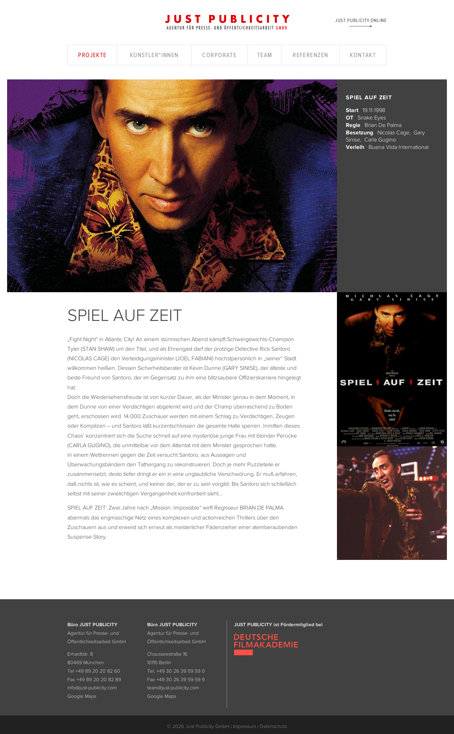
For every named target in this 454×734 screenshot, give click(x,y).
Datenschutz (273, 726)
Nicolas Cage (393, 132)
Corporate (219, 55)
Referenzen (310, 55)
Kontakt (363, 55)
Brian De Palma (383, 125)
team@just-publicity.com (173, 687)
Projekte (92, 55)
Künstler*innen (154, 55)
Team (264, 55)
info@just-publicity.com (92, 687)
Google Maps (81, 696)
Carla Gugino (380, 139)
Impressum (244, 726)
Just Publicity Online (361, 20)
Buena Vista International (398, 147)
